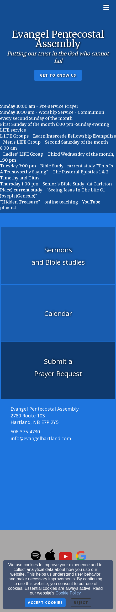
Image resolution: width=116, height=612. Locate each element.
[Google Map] (58, 484)
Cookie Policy (68, 593)
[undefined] (58, 256)
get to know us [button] (58, 75)
